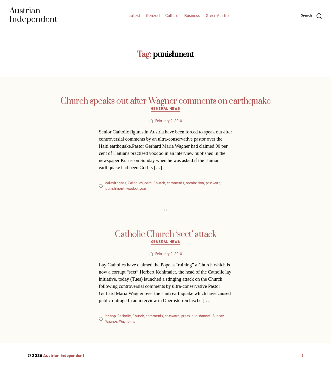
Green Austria (218, 16)
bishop (110, 316)
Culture (171, 16)
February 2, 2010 (168, 121)
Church (159, 183)
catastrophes (115, 183)
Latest (134, 16)
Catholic (124, 316)
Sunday (218, 316)
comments (175, 183)
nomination (195, 183)
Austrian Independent (63, 356)
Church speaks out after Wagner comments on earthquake (165, 101)
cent (148, 183)
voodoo (132, 189)
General (153, 16)
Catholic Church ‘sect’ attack (166, 234)
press (185, 316)
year (143, 189)
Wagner (111, 322)
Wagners (127, 322)
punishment (114, 189)
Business (192, 16)
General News (165, 109)
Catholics (135, 183)
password (213, 183)
